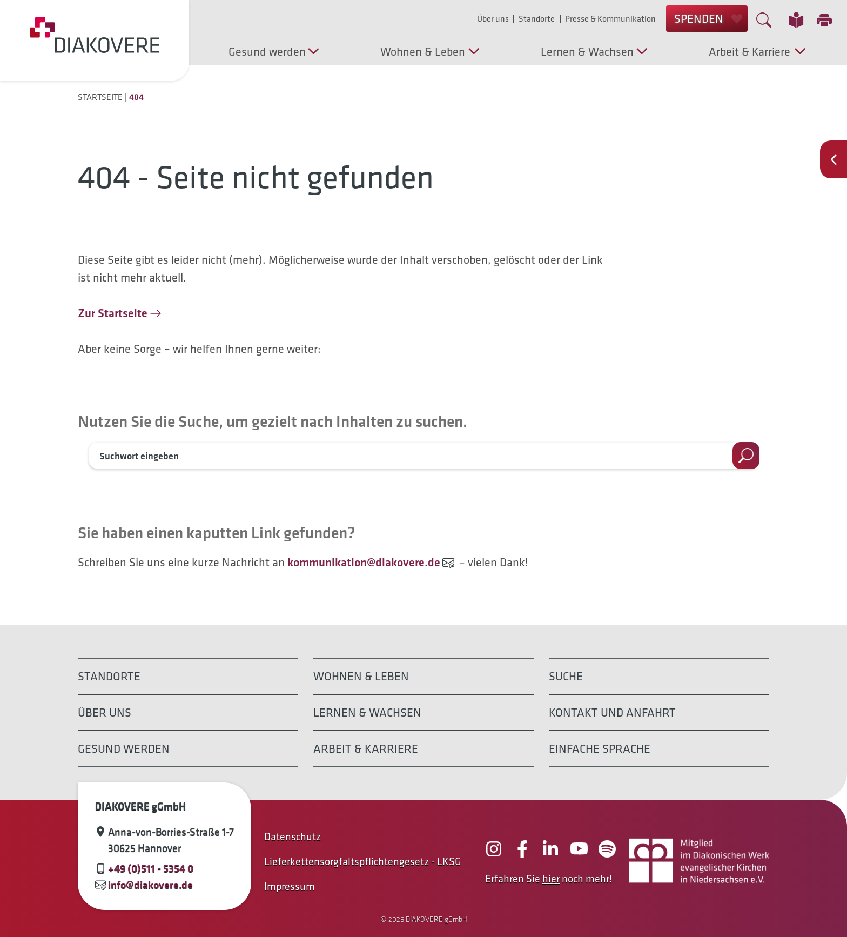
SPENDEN (708, 18)
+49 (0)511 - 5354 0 (150, 868)
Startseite (100, 97)
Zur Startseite (112, 313)
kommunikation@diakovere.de (363, 562)
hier (551, 878)
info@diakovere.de (150, 884)
